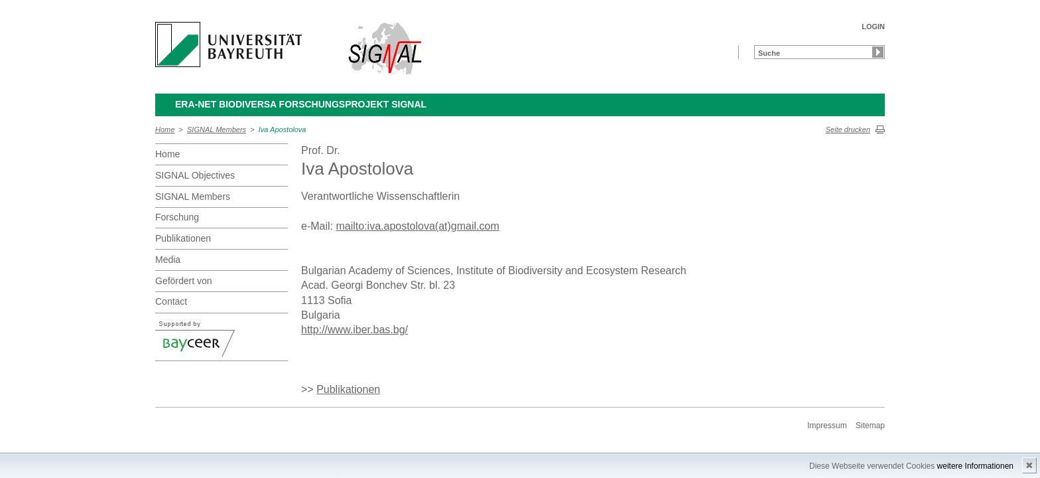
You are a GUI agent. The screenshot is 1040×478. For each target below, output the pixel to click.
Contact (171, 301)
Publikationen (183, 238)
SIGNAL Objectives (195, 175)
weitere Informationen (975, 466)
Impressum (826, 425)
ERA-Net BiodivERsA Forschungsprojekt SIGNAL (300, 104)
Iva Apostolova (282, 129)
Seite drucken (848, 129)
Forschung (177, 217)
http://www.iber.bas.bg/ (354, 329)
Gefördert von (183, 281)
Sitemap (870, 425)
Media (167, 259)
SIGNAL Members (216, 129)
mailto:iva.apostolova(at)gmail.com (417, 226)
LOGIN (873, 27)
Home (164, 129)
